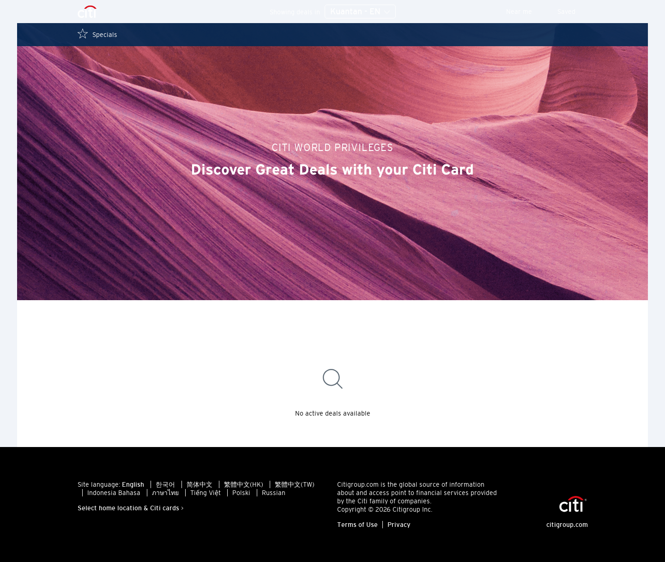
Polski (241, 492)
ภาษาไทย (165, 492)
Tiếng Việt (205, 492)
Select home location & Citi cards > (131, 508)
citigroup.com (567, 524)
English (133, 484)
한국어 (165, 484)
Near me (525, 11)
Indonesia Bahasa (113, 492)
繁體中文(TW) (294, 484)
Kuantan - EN (360, 12)
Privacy (399, 524)
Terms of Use (357, 524)
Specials (97, 34)
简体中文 (199, 484)
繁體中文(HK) (243, 484)
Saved (572, 11)
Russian (273, 492)
